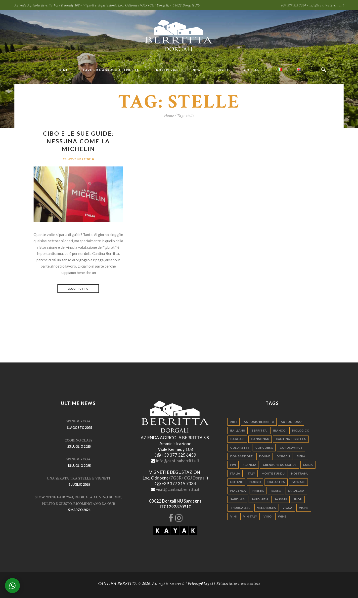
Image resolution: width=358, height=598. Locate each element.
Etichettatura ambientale (238, 583)
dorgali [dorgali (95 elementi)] (283, 456)
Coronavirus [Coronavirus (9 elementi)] (291, 447)
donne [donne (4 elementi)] (264, 456)
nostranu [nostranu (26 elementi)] (300, 473)
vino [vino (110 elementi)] (267, 516)
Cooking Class (78, 440)
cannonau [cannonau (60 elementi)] (260, 439)
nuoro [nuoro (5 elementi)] (255, 482)
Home (169, 116)
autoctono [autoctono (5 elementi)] (291, 422)
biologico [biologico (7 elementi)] (300, 430)
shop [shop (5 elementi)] (297, 499)
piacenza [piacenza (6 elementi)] (238, 490)
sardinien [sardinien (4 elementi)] (259, 499)
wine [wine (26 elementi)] (282, 516)
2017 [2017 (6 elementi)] (233, 422)
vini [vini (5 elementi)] (233, 516)
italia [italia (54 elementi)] (235, 473)
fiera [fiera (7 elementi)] (301, 456)
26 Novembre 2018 (78, 159)
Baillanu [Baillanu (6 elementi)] (237, 430)
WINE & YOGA (78, 421)
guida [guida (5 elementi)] (308, 465)
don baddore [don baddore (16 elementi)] (241, 456)
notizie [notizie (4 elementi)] (236, 482)
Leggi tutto (78, 288)
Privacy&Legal (200, 583)
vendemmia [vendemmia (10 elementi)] (266, 508)
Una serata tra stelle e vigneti (78, 478)
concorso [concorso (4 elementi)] (264, 447)
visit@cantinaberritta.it (178, 489)
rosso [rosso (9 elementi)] (276, 490)
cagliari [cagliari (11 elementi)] (237, 439)
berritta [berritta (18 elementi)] (259, 430)
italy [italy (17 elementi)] (251, 473)
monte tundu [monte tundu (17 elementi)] (273, 473)
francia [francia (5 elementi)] (249, 465)
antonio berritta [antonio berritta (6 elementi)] (259, 422)
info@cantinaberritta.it (177, 460)
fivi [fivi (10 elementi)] (233, 465)
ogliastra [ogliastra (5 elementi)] (276, 482)
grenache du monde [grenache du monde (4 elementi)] (279, 465)
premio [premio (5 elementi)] (258, 490)
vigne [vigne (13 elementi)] (303, 508)
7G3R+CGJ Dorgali (189, 477)
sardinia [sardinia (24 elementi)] (237, 499)
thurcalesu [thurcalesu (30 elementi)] (240, 508)
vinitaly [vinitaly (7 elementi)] (250, 516)
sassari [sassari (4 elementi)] (280, 499)
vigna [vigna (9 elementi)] (287, 508)
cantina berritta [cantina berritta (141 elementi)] (291, 439)
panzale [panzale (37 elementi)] (298, 482)
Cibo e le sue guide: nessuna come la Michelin (78, 141)
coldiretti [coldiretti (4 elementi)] (239, 447)
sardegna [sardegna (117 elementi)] (296, 490)
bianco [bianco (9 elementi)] (279, 430)
